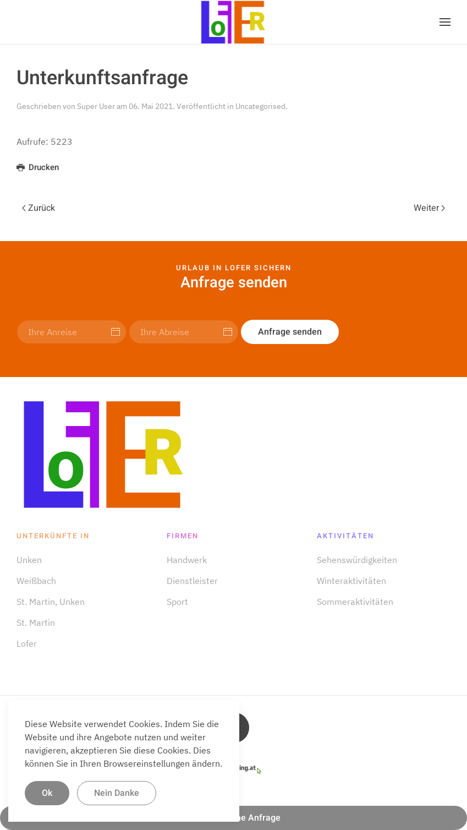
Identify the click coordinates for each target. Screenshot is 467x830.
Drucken (38, 167)
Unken (29, 559)
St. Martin (36, 622)
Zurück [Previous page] (38, 208)
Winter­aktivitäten (351, 580)
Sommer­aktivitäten (355, 601)
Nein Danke (116, 793)
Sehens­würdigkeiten (357, 559)
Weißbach (36, 580)
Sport (177, 601)
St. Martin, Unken (51, 601)
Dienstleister (192, 580)
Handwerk (187, 559)
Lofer (27, 643)
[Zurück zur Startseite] (233, 22)
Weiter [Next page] (429, 208)
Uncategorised (260, 106)
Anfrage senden (290, 331)
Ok (47, 793)
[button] (444, 22)
